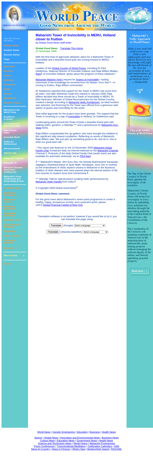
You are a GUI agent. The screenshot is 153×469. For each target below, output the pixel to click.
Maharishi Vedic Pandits (49, 181)
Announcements (12, 148)
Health (7, 89)
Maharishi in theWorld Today (12, 111)
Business (8, 71)
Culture (7, 75)
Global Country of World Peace (69, 68)
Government (10, 84)
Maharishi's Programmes (10, 194)
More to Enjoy (11, 255)
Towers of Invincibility (87, 79)
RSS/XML (116, 449)
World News (44, 432)
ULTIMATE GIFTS (12, 188)
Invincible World (12, 137)
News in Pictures (61, 449)
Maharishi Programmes (102, 443)
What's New (78, 449)
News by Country (12, 103)
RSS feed (85, 156)
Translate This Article (71, 48)
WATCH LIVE (10, 153)
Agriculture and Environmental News (80, 437)
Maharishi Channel (14, 158)
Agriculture (9, 66)
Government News (87, 440)
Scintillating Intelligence (10, 214)
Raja (38, 73)
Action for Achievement (10, 143)
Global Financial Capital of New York (63, 205)
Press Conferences (44, 446)
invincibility (74, 116)
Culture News (47, 440)
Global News (51, 437)
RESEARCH (10, 231)
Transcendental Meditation (11, 225)
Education (9, 80)
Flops (6, 59)
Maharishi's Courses (9, 200)
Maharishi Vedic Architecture (84, 102)
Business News (110, 437)
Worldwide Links (12, 220)
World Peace (10, 98)
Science (8, 94)
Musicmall (10, 248)
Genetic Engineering (63, 432)
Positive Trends (11, 50)
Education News (66, 440)
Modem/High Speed (98, 449)
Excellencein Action (9, 118)
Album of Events (12, 236)
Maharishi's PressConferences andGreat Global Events (14, 178)
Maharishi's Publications (10, 207)
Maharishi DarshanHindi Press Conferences (13, 169)
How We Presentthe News (12, 39)
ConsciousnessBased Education (12, 124)
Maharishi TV (10, 163)
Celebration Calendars (9, 241)
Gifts (116, 446)
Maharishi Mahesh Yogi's (49, 79)
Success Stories (12, 55)
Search (7, 264)
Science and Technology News (55, 443)
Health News (109, 432)
